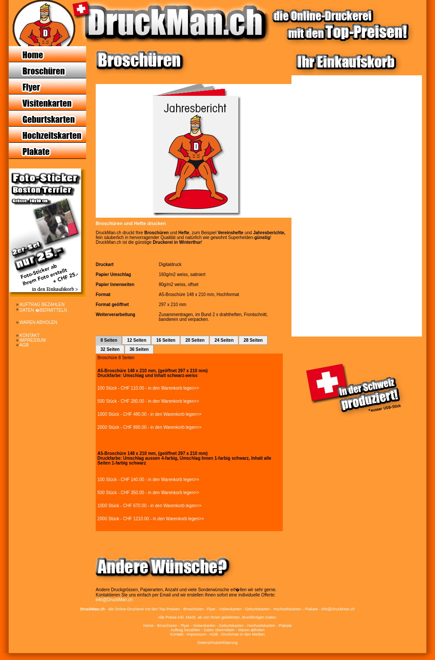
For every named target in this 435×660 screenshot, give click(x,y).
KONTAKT (30, 335)
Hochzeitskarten (261, 625)
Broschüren (167, 625)
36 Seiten (139, 349)
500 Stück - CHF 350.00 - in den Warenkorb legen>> (148, 492)
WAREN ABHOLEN (38, 322)
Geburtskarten (231, 625)
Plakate (285, 625)
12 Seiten (136, 340)
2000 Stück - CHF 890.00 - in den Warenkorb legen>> (149, 427)
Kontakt (177, 634)
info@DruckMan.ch (114, 599)
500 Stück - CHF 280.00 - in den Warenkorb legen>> (148, 401)
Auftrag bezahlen (185, 630)
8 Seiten (108, 340)
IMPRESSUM (33, 340)
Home (148, 625)
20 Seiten (194, 340)
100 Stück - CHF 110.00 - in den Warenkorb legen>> (148, 388)
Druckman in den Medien (243, 634)
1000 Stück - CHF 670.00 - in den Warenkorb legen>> (149, 505)
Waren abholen (251, 630)
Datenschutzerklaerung (217, 642)
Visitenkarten (204, 625)
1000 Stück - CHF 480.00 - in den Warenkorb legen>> (149, 414)
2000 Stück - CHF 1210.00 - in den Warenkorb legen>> (150, 518)
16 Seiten (165, 340)
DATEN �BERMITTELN (43, 310)
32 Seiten (110, 349)
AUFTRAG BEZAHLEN (42, 304)
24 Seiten (224, 340)
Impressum (197, 634)
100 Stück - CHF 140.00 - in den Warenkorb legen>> (148, 479)
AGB (24, 345)
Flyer (185, 625)
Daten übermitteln (219, 630)
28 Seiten (253, 340)
